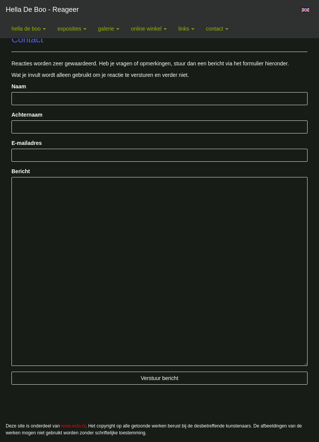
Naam (18, 86)
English (305, 10)
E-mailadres (26, 143)
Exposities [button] (71, 29)
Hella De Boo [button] (28, 29)
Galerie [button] (108, 29)
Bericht (20, 171)
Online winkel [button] (149, 29)
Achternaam (26, 115)
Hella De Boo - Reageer (42, 9)
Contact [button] (217, 29)
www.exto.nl (73, 426)
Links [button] (186, 29)
